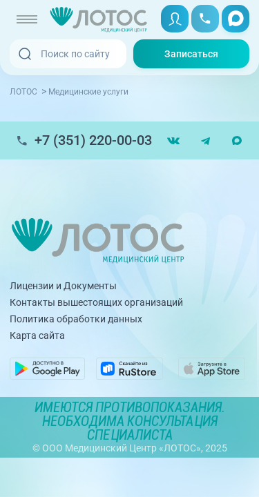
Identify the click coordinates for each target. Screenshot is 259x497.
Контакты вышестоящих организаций (96, 302)
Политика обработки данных (76, 318)
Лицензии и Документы (63, 285)
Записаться (191, 53)
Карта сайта (37, 335)
